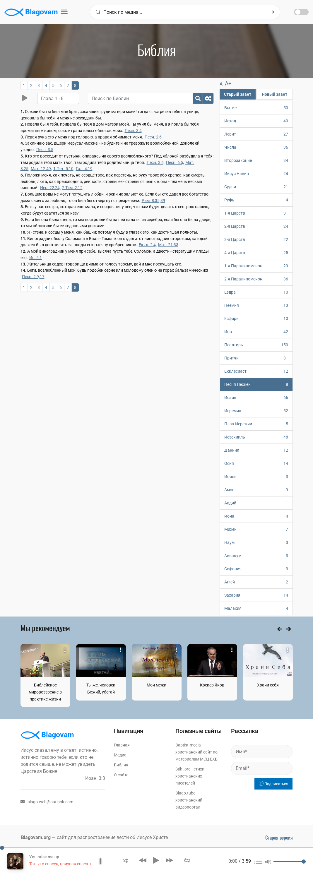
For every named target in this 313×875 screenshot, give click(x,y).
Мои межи (156, 685)
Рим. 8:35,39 (153, 200)
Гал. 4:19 (84, 168)
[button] (125, 860)
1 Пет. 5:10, (63, 168)
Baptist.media (188, 745)
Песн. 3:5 (44, 149)
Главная (122, 745)
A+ (228, 83)
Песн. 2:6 (153, 137)
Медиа (120, 755)
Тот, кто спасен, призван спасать (61, 864)
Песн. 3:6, (156, 162)
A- (222, 84)
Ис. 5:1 (35, 257)
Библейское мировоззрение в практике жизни (45, 692)
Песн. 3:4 (133, 130)
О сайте (121, 775)
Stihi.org (183, 769)
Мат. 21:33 (168, 244)
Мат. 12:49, (41, 168)
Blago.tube (185, 793)
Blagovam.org (36, 837)
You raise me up (44, 857)
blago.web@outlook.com (46, 801)
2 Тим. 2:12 (72, 187)
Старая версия (279, 837)
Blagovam (31, 12)
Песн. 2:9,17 (33, 276)
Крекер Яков (212, 685)
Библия (121, 765)
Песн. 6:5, (175, 162)
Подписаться (273, 784)
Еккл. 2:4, (148, 244)
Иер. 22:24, (50, 187)
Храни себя (268, 685)
